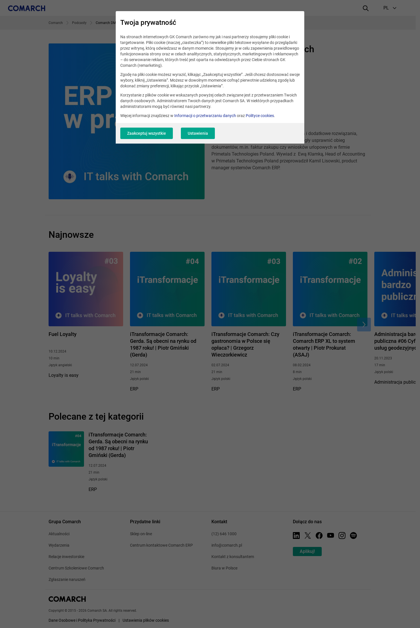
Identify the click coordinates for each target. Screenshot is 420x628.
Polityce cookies (260, 115)
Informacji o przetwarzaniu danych (205, 115)
